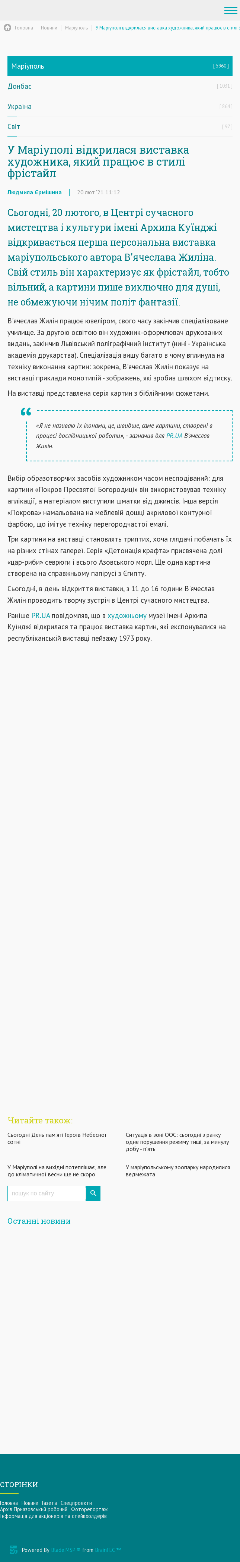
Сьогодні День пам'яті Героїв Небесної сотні (56, 1138)
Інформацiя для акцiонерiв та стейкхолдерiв (53, 1515)
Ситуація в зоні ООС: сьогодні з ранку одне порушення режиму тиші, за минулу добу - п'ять (177, 1141)
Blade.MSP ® (65, 1550)
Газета (49, 1502)
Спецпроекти (76, 1502)
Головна (9, 1502)
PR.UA (174, 435)
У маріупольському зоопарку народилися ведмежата (178, 1170)
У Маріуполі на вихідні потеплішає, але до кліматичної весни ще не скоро (56, 1170)
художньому (126, 615)
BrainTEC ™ (108, 1550)
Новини (30, 1502)
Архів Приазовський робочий (33, 1509)
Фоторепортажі (90, 1509)
